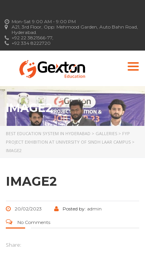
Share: (13, 244)
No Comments (28, 222)
